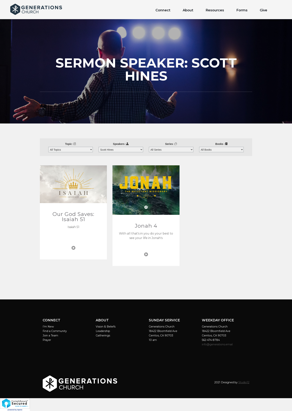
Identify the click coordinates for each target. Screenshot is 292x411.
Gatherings (103, 335)
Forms (241, 10)
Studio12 (243, 382)
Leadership (103, 331)
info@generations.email (217, 344)
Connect (162, 10)
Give (263, 10)
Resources (215, 10)
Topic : (70, 143)
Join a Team (50, 335)
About (188, 10)
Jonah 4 (146, 226)
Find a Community (55, 331)
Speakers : (121, 143)
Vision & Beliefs (105, 326)
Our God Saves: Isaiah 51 (73, 216)
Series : (171, 143)
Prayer (47, 340)
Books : (221, 143)
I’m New (48, 326)
